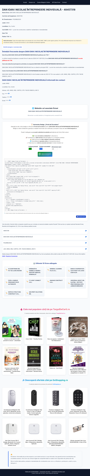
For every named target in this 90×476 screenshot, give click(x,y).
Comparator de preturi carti (58, 471)
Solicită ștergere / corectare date (12, 47)
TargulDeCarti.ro (60, 313)
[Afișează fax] (8, 93)
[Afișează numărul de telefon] (11, 97)
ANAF (3, 256)
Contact (64, 2)
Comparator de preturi (45, 471)
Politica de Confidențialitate (32, 471)
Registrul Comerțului (11, 256)
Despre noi (32, 2)
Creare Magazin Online (43, 2)
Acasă (25, 2)
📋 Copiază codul (81, 216)
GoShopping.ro (57, 384)
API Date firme (56, 2)
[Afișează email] (9, 100)
